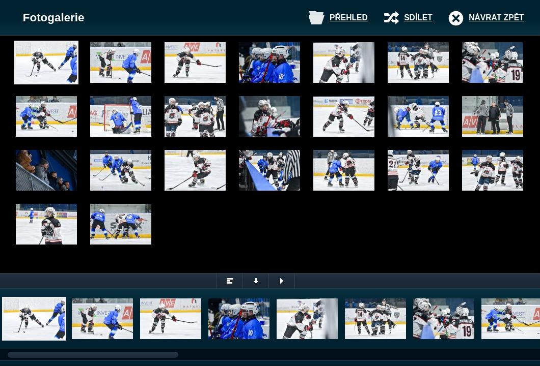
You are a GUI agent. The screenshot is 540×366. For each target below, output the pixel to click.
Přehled (349, 17)
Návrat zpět (496, 17)
